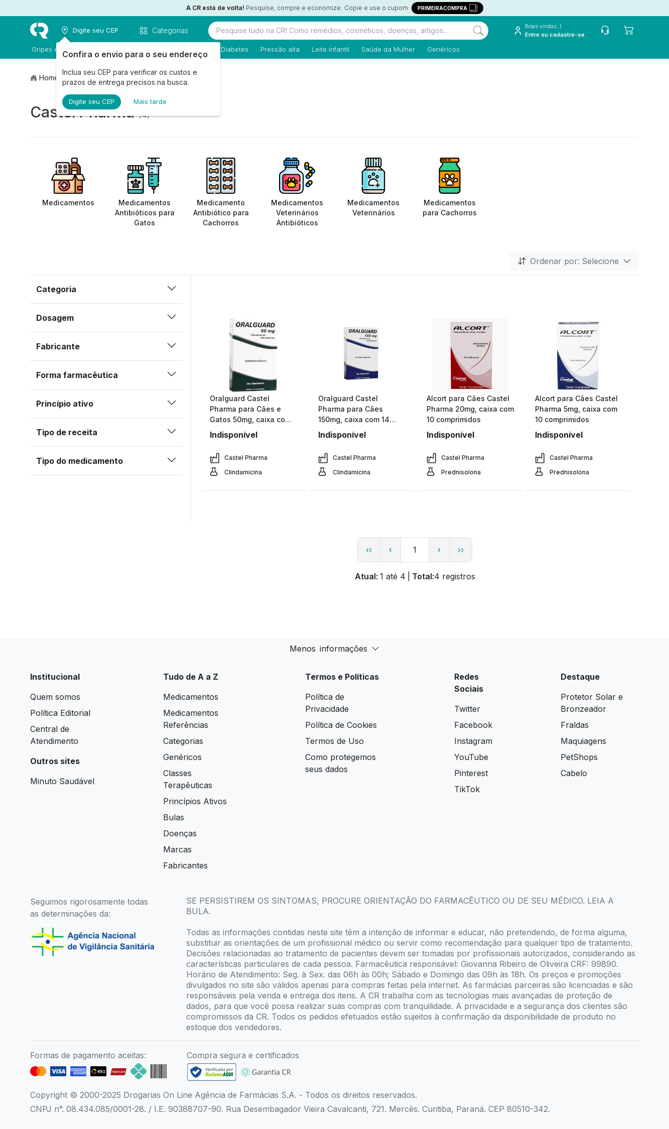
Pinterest (471, 773)
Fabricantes (185, 865)
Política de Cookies (341, 725)
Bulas (173, 817)
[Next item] (630, 193)
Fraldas (575, 725)
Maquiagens (583, 741)
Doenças (180, 833)
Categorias (183, 741)
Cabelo (574, 773)
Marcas (177, 849)
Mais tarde (150, 101)
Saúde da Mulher (387, 49)
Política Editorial (60, 713)
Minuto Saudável (62, 781)
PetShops (579, 757)
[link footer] (212, 1072)
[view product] (253, 355)
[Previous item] (39, 193)
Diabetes (233, 49)
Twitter (467, 709)
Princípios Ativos (195, 801)
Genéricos (442, 49)
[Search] (478, 31)
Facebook (473, 725)
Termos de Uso (334, 741)
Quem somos (55, 697)
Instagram (473, 741)
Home (49, 77)
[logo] (39, 31)
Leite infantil (329, 49)
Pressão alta (278, 49)
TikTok (467, 789)
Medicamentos (190, 697)
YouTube (471, 757)
